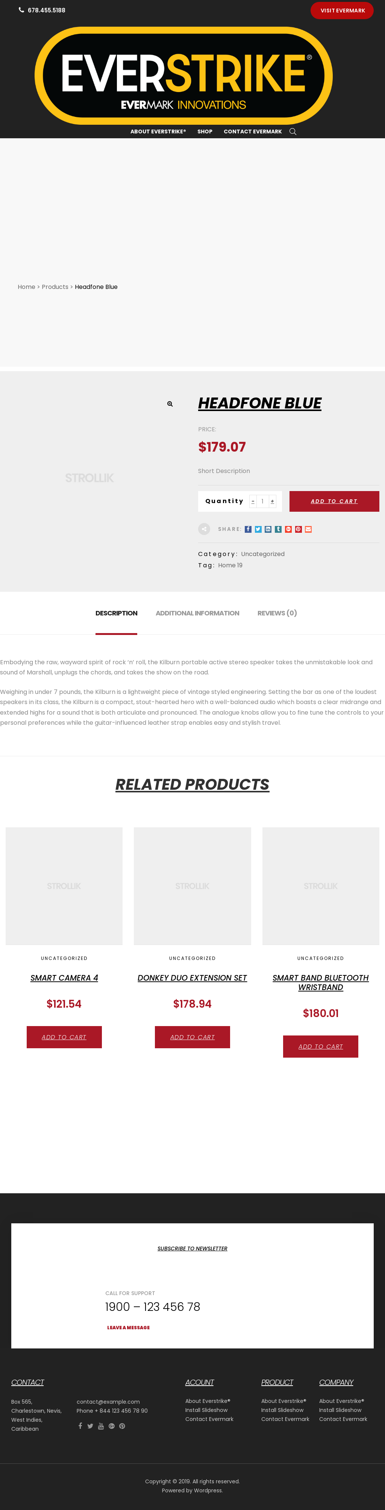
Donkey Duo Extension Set (192, 1045)
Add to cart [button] (64, 1104)
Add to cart (334, 568)
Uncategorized (263, 621)
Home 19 (230, 633)
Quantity (224, 568)
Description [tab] (116, 680)
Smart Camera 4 (64, 1045)
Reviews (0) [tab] (277, 680)
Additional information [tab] (197, 680)
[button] (342, 10)
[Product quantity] (263, 569)
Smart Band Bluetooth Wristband (321, 1050)
